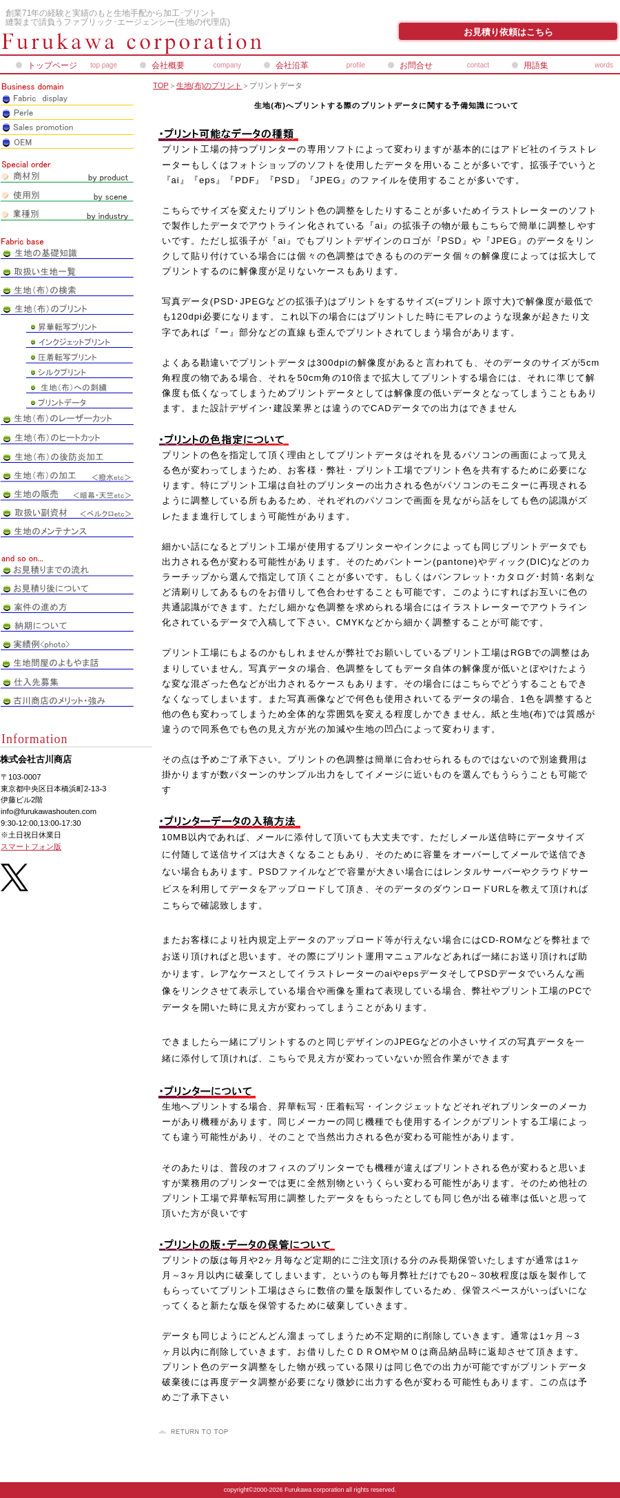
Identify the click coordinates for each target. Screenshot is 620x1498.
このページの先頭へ (195, 1431)
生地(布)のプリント (209, 85)
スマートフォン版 (31, 846)
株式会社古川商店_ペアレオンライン (165, 43)
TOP (161, 85)
